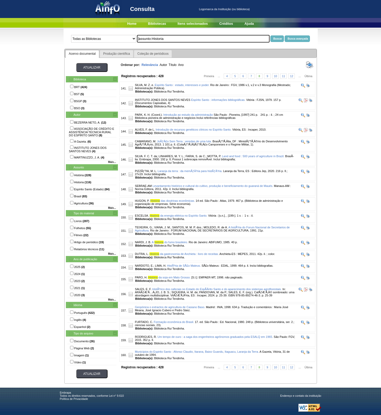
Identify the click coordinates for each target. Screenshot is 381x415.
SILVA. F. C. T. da (146, 156)
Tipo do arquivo (83, 333)
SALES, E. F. (143, 289)
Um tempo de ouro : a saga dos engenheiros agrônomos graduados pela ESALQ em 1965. (215, 336)
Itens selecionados (193, 24)
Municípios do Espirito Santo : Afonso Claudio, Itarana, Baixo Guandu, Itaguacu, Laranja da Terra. (197, 351)
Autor (77, 114)
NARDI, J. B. (143, 242)
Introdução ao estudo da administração (188, 114)
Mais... (112, 162)
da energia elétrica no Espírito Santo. (178, 215)
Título (173, 65)
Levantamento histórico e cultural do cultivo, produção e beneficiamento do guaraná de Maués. (213, 185)
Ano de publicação (85, 259)
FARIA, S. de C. (196, 156)
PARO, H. (141, 277)
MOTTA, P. (214, 156)
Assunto (79, 167)
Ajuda (249, 24)
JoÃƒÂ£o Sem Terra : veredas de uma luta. (184, 141)
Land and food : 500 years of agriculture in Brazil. (253, 156)
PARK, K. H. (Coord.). (149, 114)
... (219, 76)
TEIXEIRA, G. (144, 227)
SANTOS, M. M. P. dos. (187, 227)
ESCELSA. (142, 215)
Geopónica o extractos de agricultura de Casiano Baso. (170, 307)
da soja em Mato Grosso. (169, 277)
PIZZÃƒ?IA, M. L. (146, 171)
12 (291, 76)
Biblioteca (80, 79)
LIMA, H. (160, 265)
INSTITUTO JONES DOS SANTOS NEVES (162, 99)
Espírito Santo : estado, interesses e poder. (182, 85)
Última (308, 76)
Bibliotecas (157, 24)
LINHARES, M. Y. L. (171, 156)
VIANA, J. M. (162, 227)
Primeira (209, 76)
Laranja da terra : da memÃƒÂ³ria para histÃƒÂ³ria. (190, 171)
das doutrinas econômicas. (172, 200)
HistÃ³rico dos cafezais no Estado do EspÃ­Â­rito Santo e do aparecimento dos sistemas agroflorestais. (217, 289)
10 (275, 76)
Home (131, 24)
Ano (181, 65)
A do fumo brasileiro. (170, 242)
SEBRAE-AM (143, 185)
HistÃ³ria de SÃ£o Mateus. (184, 265)
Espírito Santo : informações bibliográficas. (218, 99)
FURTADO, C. (144, 322)
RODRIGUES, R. (146, 336)
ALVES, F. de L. (145, 129)
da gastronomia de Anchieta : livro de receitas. (184, 253)
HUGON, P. (142, 200)
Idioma (78, 305)
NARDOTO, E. (144, 265)
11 (283, 76)
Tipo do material (84, 213)
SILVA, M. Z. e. (144, 85)
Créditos (226, 24)
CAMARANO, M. (145, 141)
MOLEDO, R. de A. (216, 227)
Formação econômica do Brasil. (174, 322)
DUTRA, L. (142, 253)
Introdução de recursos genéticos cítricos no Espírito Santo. (194, 129)
